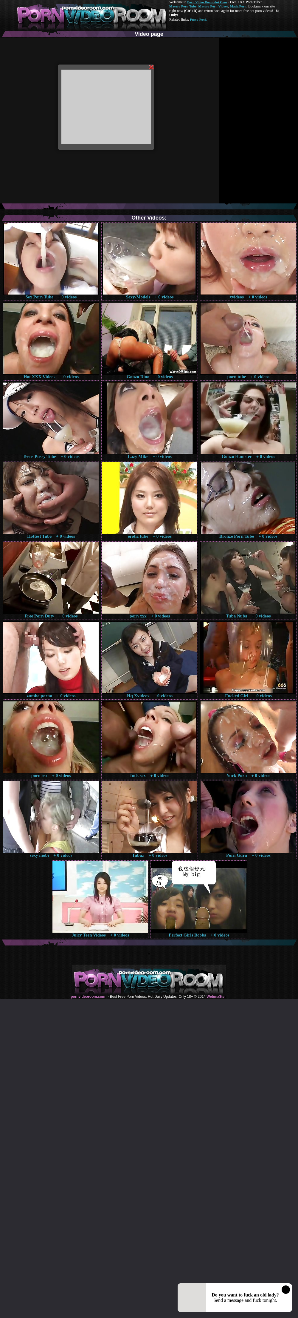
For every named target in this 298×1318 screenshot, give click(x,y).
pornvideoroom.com (88, 996)
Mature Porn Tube (183, 6)
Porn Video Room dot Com (207, 2)
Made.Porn (238, 6)
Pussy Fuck (198, 19)
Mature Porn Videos (213, 6)
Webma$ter (216, 996)
